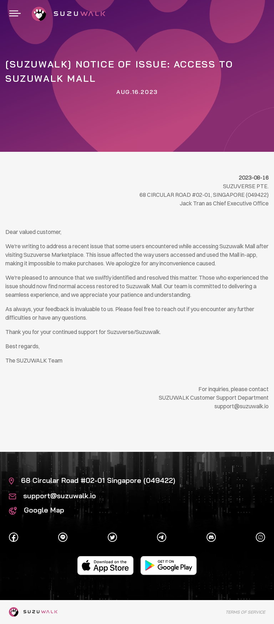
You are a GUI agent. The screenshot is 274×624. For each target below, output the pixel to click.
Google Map (36, 509)
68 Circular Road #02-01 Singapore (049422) (92, 480)
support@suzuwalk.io (52, 495)
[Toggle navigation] (15, 14)
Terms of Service (245, 612)
